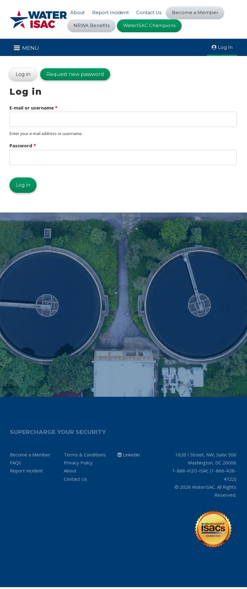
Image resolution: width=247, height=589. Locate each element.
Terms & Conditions (85, 456)
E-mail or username (33, 108)
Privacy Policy (78, 464)
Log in (20, 73)
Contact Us (150, 12)
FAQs (15, 464)
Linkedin (131, 456)
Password (23, 146)
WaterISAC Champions (150, 26)
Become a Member (196, 13)
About (77, 12)
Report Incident (110, 12)
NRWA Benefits (91, 26)
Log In (225, 47)
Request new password (75, 75)
